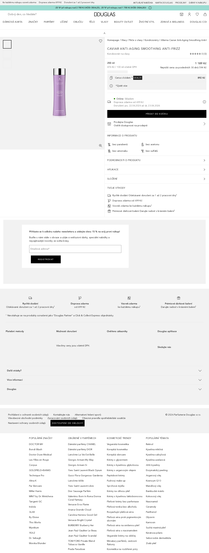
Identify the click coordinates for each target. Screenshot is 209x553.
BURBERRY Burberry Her (81, 525)
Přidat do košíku (157, 114)
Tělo (92, 22)
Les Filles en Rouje (39, 459)
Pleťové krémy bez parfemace (123, 501)
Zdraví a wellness (172, 22)
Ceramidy (151, 506)
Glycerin (150, 517)
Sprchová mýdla (115, 486)
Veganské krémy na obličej (121, 535)
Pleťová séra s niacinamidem (122, 530)
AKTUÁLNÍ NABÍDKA (143, 3)
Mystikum (34, 527)
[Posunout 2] (7, 54)
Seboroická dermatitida (158, 538)
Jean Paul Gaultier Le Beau (82, 530)
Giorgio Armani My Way (81, 459)
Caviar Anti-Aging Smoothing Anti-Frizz (144, 49)
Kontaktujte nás (61, 414)
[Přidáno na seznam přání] (100, 41)
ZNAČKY (33, 22)
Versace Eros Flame (78, 504)
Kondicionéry (152, 40)
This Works (35, 522)
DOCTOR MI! (36, 444)
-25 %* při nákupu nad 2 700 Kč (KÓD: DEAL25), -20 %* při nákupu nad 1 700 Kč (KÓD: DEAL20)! (100, 8)
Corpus (33, 465)
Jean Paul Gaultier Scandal (82, 535)
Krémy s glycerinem (117, 459)
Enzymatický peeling (157, 470)
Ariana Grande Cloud (79, 509)
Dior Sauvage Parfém (79, 491)
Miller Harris (35, 491)
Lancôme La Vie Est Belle (81, 454)
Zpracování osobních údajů (62, 418)
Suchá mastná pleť (156, 527)
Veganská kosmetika (118, 444)
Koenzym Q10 (153, 480)
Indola (32, 506)
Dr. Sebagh (35, 538)
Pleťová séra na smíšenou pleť (123, 525)
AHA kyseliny (153, 465)
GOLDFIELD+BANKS (40, 470)
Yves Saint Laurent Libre (81, 486)
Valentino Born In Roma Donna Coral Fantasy (84, 498)
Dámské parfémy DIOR (80, 449)
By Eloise (34, 517)
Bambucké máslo (155, 491)
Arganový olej (153, 475)
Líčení (63, 22)
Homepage (113, 40)
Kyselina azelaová (155, 459)
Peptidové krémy (116, 475)
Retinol (149, 444)
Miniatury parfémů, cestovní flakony (122, 543)
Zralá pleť (151, 543)
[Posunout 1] (7, 44)
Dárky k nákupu (197, 3)
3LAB (32, 512)
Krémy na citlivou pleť (118, 491)
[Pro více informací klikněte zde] (150, 8)
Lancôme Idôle (76, 480)
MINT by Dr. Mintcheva (41, 496)
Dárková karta (13, 22)
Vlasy (104, 22)
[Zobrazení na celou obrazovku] (100, 146)
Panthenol (151, 512)
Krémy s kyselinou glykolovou (123, 465)
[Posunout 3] (7, 64)
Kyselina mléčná (154, 449)
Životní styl (147, 22)
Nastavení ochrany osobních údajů (27, 423)
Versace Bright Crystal (80, 520)
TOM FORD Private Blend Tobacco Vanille (81, 543)
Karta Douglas (164, 3)
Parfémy (49, 22)
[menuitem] (15, 22)
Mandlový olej (153, 486)
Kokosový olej (153, 496)
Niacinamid (152, 501)
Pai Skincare (35, 486)
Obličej (78, 22)
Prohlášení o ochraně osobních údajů (28, 414)
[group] (7, 54)
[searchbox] (32, 14)
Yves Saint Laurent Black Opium (85, 470)
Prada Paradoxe (76, 549)
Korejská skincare (116, 454)
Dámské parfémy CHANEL (82, 444)
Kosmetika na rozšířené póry (122, 549)
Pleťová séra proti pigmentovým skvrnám (124, 519)
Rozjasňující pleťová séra (120, 512)
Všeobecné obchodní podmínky (25, 418)
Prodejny (180, 3)
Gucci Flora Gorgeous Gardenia (85, 475)
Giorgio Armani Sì (77, 465)
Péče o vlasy (135, 40)
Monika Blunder (37, 543)
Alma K (32, 480)
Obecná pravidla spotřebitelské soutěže (104, 418)
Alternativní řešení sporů (88, 414)
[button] (104, 370)
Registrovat (46, 259)
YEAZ (32, 532)
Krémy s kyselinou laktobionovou (124, 496)
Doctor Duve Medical (40, 454)
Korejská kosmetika (117, 449)
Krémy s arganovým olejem (121, 470)
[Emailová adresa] (75, 249)
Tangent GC (35, 501)
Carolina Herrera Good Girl (82, 515)
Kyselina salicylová (156, 454)
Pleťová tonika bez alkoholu (122, 506)
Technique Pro (36, 475)
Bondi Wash (35, 449)
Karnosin (150, 522)
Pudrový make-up (116, 480)
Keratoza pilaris (154, 532)
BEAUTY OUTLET (123, 22)
